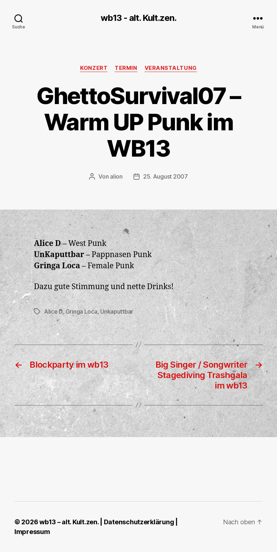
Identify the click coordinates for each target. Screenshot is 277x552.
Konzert (93, 68)
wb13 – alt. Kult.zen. (68, 522)
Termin (126, 68)
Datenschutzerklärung (139, 522)
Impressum (32, 531)
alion (116, 176)
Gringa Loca (81, 311)
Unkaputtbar (116, 311)
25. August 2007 (165, 176)
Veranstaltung (171, 68)
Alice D (53, 311)
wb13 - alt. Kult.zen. (138, 18)
